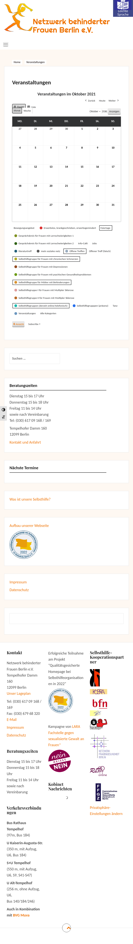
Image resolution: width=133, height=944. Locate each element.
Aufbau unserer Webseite (29, 525)
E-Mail (12, 719)
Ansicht (19, 324)
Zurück (90, 100)
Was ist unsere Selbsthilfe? (30, 499)
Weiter (114, 100)
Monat (17, 110)
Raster (19, 107)
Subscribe (34, 324)
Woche (27, 110)
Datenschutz (19, 590)
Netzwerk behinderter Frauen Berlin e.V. (71, 26)
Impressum (18, 582)
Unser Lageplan (18, 693)
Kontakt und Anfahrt (25, 442)
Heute (102, 100)
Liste (31, 107)
